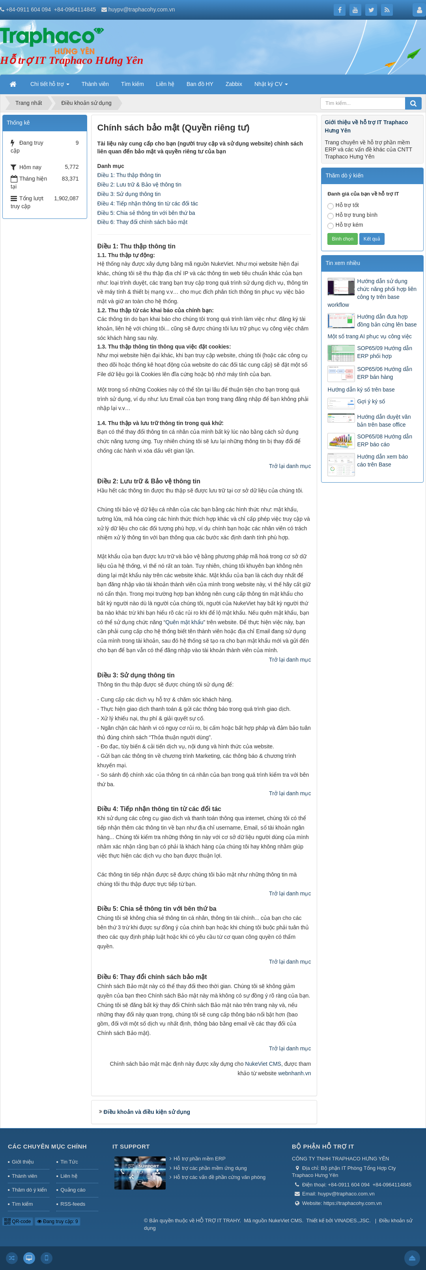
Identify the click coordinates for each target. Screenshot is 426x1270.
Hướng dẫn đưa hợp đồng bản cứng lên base (387, 320)
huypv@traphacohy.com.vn (141, 9)
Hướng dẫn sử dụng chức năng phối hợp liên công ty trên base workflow (372, 293)
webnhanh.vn (294, 1073)
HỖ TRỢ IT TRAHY (218, 1220)
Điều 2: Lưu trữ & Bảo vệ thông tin (139, 184)
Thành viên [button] (95, 84)
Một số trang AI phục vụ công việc (369, 336)
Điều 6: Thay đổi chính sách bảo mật (142, 222)
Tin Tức (69, 1162)
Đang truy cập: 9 (57, 1221)
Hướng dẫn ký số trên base (360, 389)
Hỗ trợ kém (345, 225)
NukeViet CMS (263, 1064)
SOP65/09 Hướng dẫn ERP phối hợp (384, 352)
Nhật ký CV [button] (271, 86)
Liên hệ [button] (165, 84)
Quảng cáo (72, 1190)
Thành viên (24, 1176)
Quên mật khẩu (184, 622)
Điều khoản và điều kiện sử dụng (147, 1112)
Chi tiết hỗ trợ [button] (49, 86)
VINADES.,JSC (351, 1220)
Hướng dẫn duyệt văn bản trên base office (384, 421)
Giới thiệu (23, 1162)
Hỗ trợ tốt (343, 205)
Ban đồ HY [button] (200, 84)
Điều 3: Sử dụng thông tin (129, 194)
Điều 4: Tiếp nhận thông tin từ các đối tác (147, 203)
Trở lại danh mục (290, 466)
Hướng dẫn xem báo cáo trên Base (382, 460)
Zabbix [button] (234, 84)
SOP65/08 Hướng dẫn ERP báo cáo (384, 440)
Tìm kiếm (22, 1204)
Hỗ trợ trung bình (352, 215)
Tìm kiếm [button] (132, 84)
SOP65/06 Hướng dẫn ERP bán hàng (384, 373)
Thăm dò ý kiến (29, 1190)
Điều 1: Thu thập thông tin (129, 175)
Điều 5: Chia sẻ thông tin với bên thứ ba (146, 213)
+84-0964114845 (75, 9)
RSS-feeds (72, 1204)
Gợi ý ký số (371, 401)
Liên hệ (68, 1176)
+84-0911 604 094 (28, 9)
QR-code (17, 1221)
